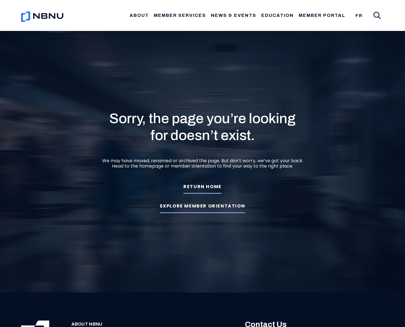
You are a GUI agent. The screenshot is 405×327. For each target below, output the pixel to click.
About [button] (139, 15)
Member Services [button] (180, 15)
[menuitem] (359, 16)
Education (277, 15)
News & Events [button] (233, 15)
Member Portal (322, 15)
